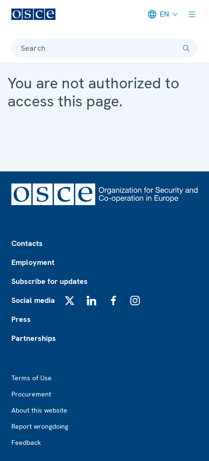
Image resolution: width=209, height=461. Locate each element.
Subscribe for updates (49, 281)
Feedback (26, 442)
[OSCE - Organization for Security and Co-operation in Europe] (33, 14)
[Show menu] (191, 14)
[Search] (186, 48)
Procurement (31, 394)
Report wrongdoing (39, 426)
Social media (33, 300)
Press (21, 319)
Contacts (27, 243)
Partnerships (33, 338)
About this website (39, 410)
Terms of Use (31, 378)
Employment (33, 262)
